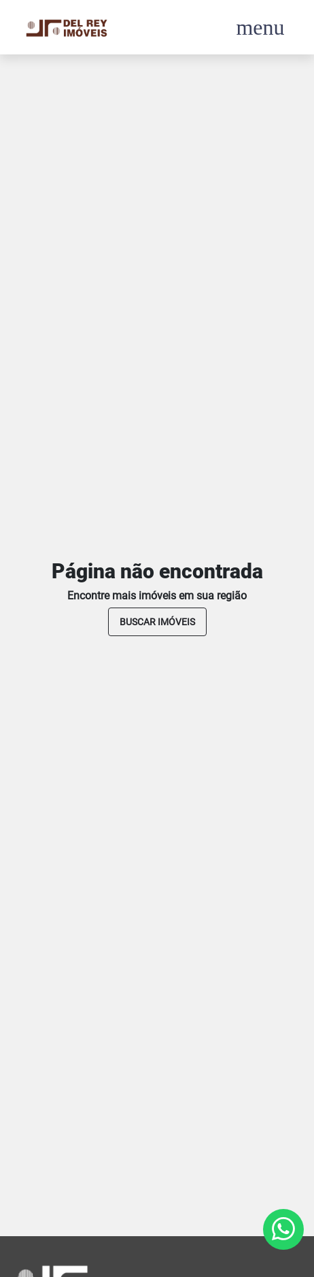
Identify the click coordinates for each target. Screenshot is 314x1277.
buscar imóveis (157, 621)
